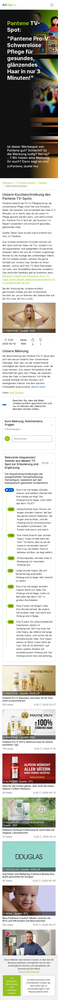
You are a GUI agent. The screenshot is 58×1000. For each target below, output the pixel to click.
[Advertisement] (27, 111)
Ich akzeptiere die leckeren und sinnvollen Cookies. (12, 985)
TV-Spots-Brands (25, 182)
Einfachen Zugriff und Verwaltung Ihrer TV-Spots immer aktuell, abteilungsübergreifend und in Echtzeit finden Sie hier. (28, 279)
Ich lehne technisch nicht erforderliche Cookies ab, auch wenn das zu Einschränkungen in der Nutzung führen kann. (39, 986)
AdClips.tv (7, 182)
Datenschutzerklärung (29, 971)
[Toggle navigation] (52, 5)
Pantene (42, 182)
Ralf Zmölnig (16, 392)
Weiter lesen (38, 386)
